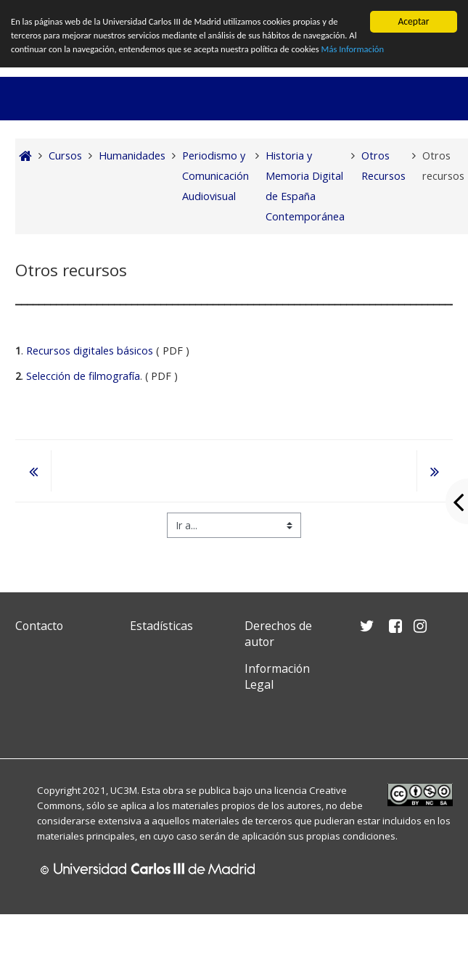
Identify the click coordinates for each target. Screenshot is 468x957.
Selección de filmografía (83, 376)
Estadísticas (161, 626)
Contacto (39, 626)
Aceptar (413, 21)
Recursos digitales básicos (89, 350)
